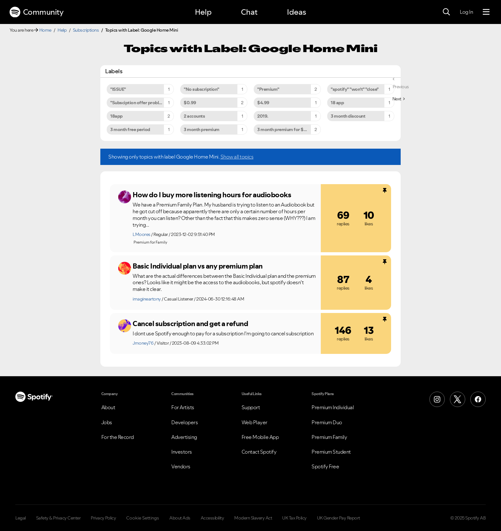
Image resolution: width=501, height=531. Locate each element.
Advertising (184, 437)
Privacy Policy (103, 518)
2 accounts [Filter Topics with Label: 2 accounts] (194, 116)
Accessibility (212, 518)
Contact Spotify (259, 451)
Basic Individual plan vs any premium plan (198, 266)
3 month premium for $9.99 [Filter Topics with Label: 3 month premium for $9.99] (285, 129)
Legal (20, 518)
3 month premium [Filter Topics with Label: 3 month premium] (202, 129)
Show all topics (237, 156)
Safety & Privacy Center (58, 518)
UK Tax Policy (294, 518)
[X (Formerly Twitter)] (457, 399)
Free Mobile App (260, 437)
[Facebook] (478, 399)
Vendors (180, 466)
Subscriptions (86, 30)
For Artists (182, 407)
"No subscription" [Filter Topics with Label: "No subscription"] (201, 89)
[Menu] (486, 12)
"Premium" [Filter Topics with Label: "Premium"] (268, 89)
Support (251, 407)
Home (45, 30)
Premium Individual (333, 407)
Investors (181, 451)
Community (36, 12)
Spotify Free (325, 466)
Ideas (296, 12)
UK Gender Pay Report (338, 518)
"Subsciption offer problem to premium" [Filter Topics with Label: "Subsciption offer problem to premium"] (142, 102)
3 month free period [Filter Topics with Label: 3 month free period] (130, 129)
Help (203, 12)
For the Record (117, 437)
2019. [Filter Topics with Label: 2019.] (262, 116)
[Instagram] (437, 399)
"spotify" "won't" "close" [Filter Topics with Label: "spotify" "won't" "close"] (355, 89)
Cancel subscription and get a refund (190, 323)
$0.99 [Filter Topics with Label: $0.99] (190, 102)
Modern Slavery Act (253, 518)
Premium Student (331, 451)
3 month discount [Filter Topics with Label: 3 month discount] (348, 116)
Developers (184, 422)
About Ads (179, 518)
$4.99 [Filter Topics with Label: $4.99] (263, 102)
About (108, 407)
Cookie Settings (142, 518)
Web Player (254, 422)
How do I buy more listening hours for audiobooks (212, 195)
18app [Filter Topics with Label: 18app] (116, 116)
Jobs (106, 422)
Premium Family (329, 437)
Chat (249, 12)
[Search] (446, 12)
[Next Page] (398, 99)
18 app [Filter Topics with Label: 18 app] (337, 102)
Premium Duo (327, 422)
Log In (466, 11)
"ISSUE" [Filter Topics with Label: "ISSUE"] (118, 89)
